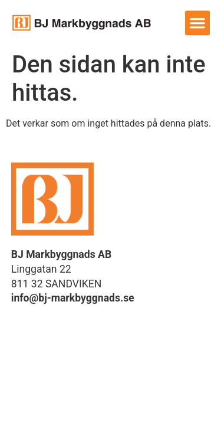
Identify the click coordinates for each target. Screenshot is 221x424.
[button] (197, 23)
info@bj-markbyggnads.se (72, 298)
